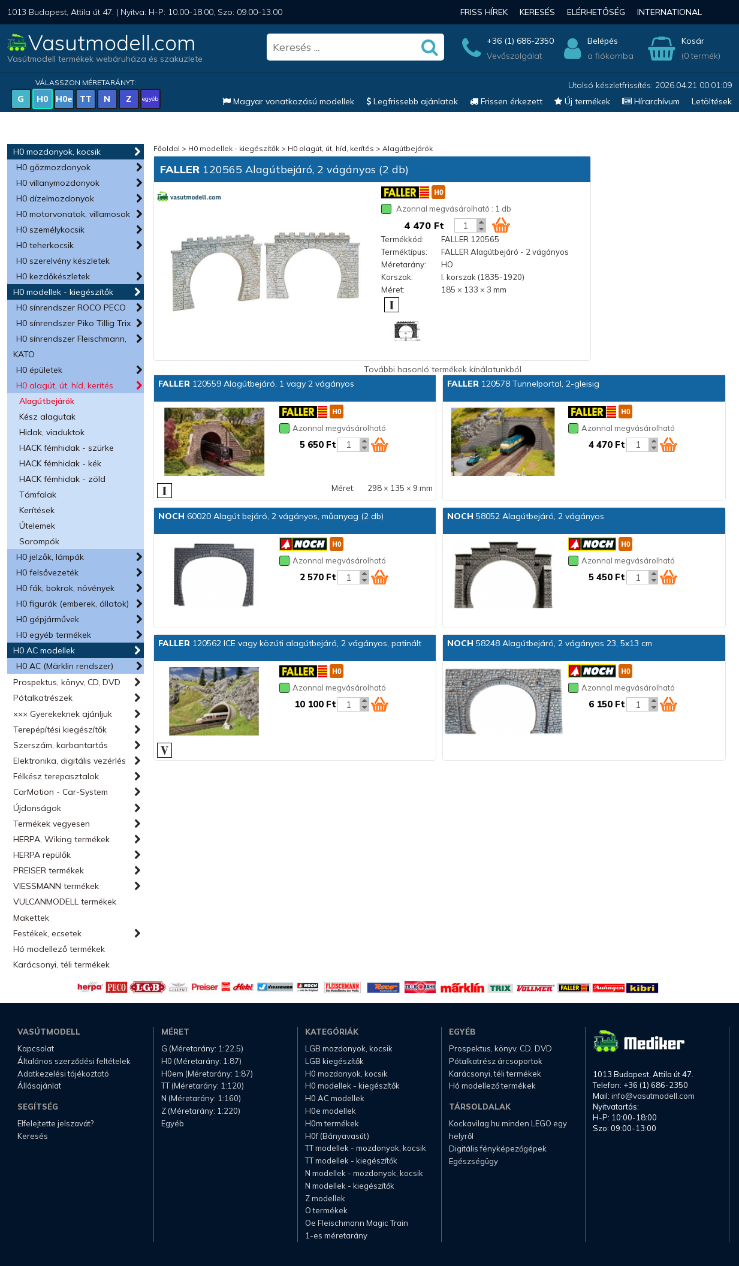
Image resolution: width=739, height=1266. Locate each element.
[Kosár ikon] (501, 225)
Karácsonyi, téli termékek (61, 964)
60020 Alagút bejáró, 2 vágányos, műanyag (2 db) (271, 516)
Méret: (393, 289)
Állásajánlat (39, 1085)
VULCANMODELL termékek (64, 901)
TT (86, 99)
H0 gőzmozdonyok (53, 167)
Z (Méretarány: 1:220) (200, 1111)
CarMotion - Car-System (60, 791)
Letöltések (712, 101)
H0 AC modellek (44, 650)
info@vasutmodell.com (653, 1096)
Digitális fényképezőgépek (498, 1148)
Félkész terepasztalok (56, 776)
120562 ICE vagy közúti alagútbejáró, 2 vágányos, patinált (289, 643)
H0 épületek (39, 369)
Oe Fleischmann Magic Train (356, 1223)
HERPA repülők (42, 854)
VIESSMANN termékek (56, 886)
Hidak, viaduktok (52, 432)
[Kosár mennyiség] (465, 225)
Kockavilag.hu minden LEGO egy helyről (508, 1130)
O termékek (326, 1210)
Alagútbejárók (46, 401)
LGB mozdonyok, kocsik (349, 1048)
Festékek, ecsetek (47, 933)
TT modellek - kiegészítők (351, 1160)
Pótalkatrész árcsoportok (495, 1061)
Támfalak (37, 494)
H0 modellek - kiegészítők (63, 292)
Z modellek (325, 1198)
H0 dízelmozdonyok (55, 198)
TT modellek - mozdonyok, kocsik (365, 1148)
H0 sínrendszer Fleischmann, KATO (69, 346)
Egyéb (172, 1123)
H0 (42, 99)
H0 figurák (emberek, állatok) (72, 603)
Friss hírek (484, 12)
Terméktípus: (404, 252)
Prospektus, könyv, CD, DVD (66, 682)
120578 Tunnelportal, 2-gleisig (523, 383)
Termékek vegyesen (51, 823)
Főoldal (166, 148)
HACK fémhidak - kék (60, 463)
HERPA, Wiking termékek (61, 839)
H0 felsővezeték (47, 572)
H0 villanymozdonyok (57, 182)
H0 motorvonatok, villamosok (73, 214)
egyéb (150, 99)
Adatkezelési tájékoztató (63, 1073)
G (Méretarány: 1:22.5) (202, 1048)
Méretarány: (403, 264)
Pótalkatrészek (43, 697)
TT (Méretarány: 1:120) (202, 1085)
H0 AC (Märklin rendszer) (64, 666)
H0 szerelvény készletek (63, 260)
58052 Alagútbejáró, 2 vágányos (525, 516)
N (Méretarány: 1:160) (201, 1098)
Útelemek (37, 525)
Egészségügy (473, 1161)
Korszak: (397, 277)
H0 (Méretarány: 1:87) (201, 1061)
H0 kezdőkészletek (53, 276)
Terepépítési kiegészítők (60, 729)
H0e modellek (330, 1111)
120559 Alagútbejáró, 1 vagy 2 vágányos (256, 383)
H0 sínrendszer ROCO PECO (71, 307)
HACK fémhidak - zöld (62, 479)
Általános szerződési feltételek (74, 1061)
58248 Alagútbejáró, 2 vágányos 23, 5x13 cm (549, 643)
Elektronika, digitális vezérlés (69, 760)
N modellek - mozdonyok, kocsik (364, 1173)
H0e (64, 99)
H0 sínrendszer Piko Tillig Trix (73, 323)
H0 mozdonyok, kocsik (57, 151)
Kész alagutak (47, 416)
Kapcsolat (35, 1048)
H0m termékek (332, 1123)
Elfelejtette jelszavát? (55, 1123)
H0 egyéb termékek (53, 634)
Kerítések (37, 510)
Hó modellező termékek (59, 949)
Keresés (537, 12)
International (669, 12)
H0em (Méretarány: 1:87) (207, 1073)
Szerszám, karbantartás (60, 745)
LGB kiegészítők (334, 1061)
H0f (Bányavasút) (337, 1136)
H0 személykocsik (50, 229)
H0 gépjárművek (47, 619)
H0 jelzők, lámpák (50, 556)
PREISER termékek (48, 870)
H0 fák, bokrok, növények (65, 588)
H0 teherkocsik (45, 245)
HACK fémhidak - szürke (66, 447)
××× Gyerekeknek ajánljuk (62, 714)
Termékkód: (402, 239)
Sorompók (39, 541)
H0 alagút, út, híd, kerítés (64, 385)
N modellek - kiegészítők (349, 1185)
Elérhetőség (596, 12)
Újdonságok (37, 808)
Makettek (31, 917)
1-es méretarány (336, 1235)
